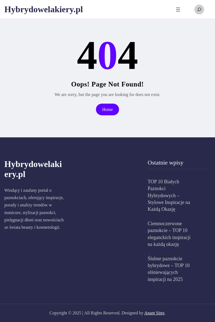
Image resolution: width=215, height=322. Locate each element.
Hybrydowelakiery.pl (43, 9)
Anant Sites (154, 313)
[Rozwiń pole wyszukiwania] (199, 9)
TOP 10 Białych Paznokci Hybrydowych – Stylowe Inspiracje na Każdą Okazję (169, 195)
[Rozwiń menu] (178, 9)
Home (107, 109)
